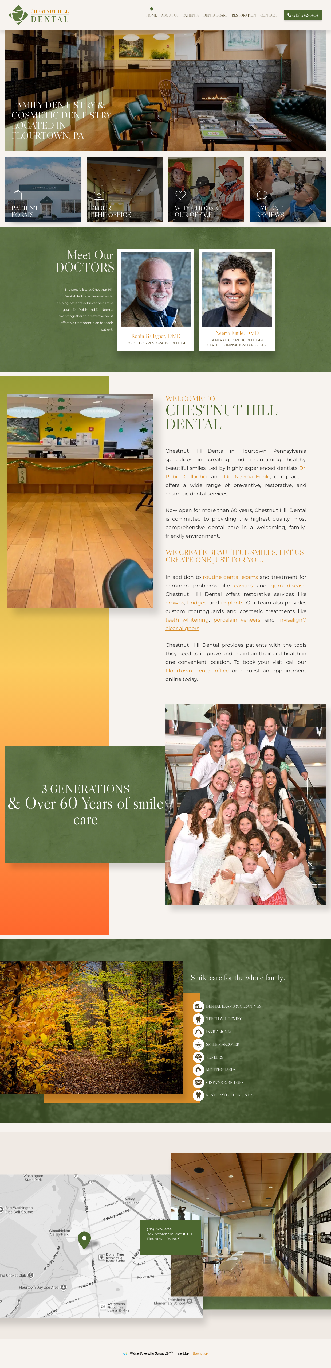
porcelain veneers (237, 620)
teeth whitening (187, 620)
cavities (243, 586)
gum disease (288, 586)
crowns (174, 603)
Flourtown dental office (197, 671)
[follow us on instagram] (163, 1246)
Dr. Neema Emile (247, 477)
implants (232, 603)
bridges (196, 603)
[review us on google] (156, 1246)
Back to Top (200, 1353)
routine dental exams (230, 577)
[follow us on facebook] (150, 1246)
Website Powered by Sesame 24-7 (148, 1353)
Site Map (183, 1353)
